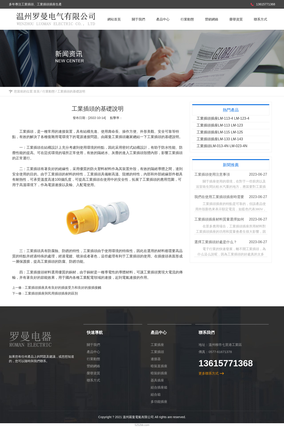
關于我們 (93, 345)
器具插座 (157, 380)
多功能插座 (159, 401)
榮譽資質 (93, 373)
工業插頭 (154, 137)
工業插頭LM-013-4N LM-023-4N (222, 146)
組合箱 (156, 394)
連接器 (156, 359)
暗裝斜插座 (159, 373)
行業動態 (48, 91)
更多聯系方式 (209, 373)
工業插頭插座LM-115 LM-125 (220, 132)
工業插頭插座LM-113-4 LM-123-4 (223, 118)
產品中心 (93, 352)
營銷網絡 (93, 366)
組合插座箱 (159, 387)
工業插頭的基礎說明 (71, 91)
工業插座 (157, 345)
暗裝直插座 (159, 366)
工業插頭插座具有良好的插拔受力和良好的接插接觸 (63, 287)
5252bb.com (142, 425)
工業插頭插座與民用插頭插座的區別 (51, 293)
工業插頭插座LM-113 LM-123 (220, 125)
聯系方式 (93, 380)
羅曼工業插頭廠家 (119, 137)
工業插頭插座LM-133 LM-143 (220, 139)
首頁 (37, 91)
